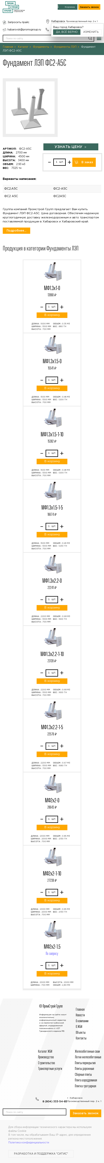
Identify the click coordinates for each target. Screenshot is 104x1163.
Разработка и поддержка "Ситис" (41, 1154)
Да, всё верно (67, 32)
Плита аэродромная (86, 1080)
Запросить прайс (18, 22)
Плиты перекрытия (85, 1063)
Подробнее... (16, 230)
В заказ (87, 162)
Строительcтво (46, 1063)
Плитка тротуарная (85, 1086)
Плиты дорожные (84, 1069)
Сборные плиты (83, 1075)
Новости (80, 1015)
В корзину (52, 315)
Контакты (81, 1038)
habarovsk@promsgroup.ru (24, 30)
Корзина (70, 7)
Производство (46, 1057)
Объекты (81, 1033)
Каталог (23, 47)
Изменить (91, 32)
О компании (82, 1021)
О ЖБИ (79, 1027)
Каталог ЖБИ (45, 1052)
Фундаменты (41, 47)
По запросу (52, 954)
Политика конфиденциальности (28, 1143)
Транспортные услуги (50, 1069)
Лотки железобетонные (88, 1057)
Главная (8, 47)
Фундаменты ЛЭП (65, 47)
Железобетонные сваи (87, 1052)
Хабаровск (58, 21)
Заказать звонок (89, 7)
